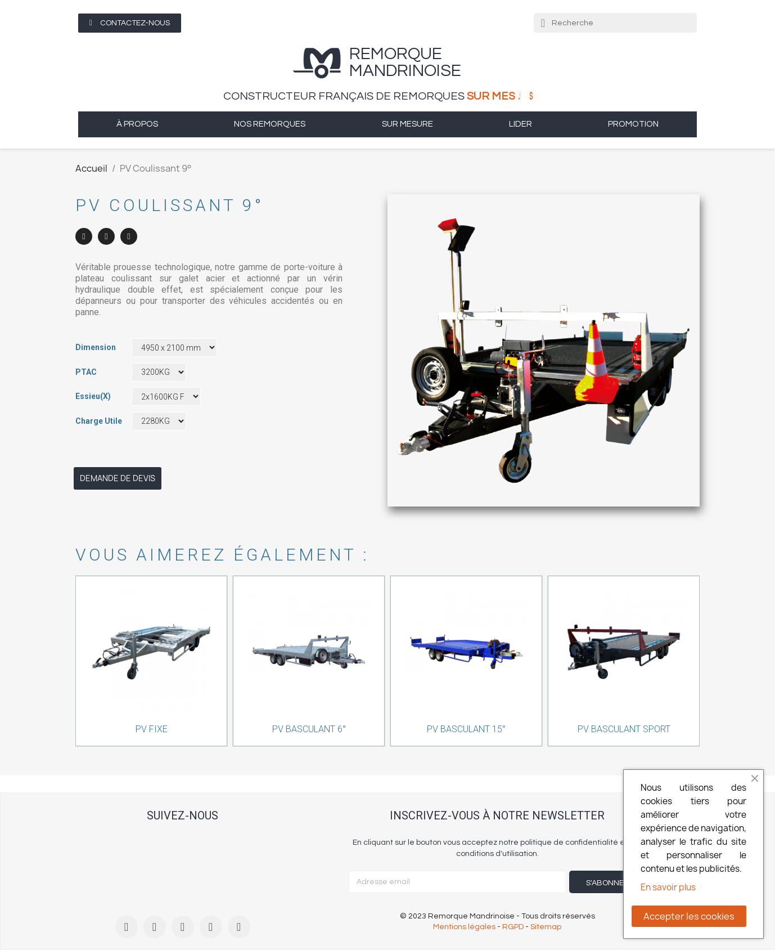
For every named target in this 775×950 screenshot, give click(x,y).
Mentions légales (464, 927)
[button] (129, 23)
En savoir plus (668, 887)
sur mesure (407, 124)
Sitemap (545, 927)
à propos (137, 124)
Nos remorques (269, 124)
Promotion (633, 124)
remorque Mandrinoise (405, 62)
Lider (520, 124)
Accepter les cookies (689, 916)
